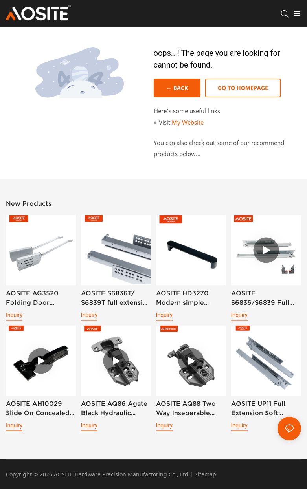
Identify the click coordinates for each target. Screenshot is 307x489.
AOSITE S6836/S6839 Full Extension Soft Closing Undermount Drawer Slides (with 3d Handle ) (264, 298)
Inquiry (14, 315)
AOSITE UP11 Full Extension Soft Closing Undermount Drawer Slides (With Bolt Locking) (264, 409)
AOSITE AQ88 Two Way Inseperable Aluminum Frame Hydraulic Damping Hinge (187, 409)
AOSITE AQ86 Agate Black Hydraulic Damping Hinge (114, 409)
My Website (188, 122)
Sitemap (205, 474)
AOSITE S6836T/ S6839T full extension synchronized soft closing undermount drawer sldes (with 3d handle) (116, 298)
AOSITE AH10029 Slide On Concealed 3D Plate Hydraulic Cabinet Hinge (38, 409)
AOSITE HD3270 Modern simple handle (182, 298)
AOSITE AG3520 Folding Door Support (32, 298)
